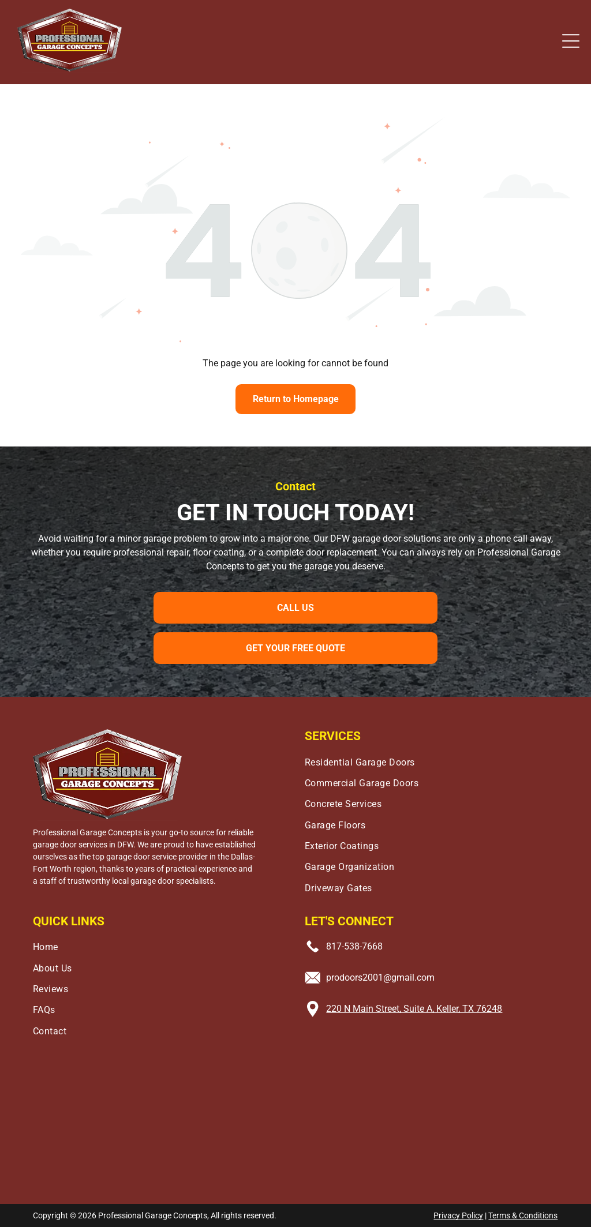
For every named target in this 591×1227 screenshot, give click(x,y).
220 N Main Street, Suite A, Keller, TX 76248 (414, 1008)
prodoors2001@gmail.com (380, 977)
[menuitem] (431, 759)
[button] (570, 41)
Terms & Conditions (523, 1215)
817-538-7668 (354, 946)
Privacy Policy (458, 1215)
